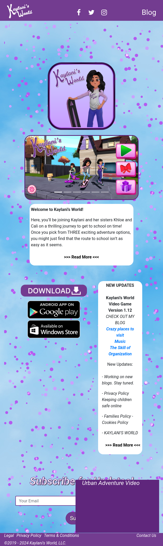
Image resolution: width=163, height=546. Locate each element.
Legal (9, 535)
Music (120, 341)
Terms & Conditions (61, 535)
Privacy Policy (29, 535)
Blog (149, 12)
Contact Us (146, 535)
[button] (33, 167)
